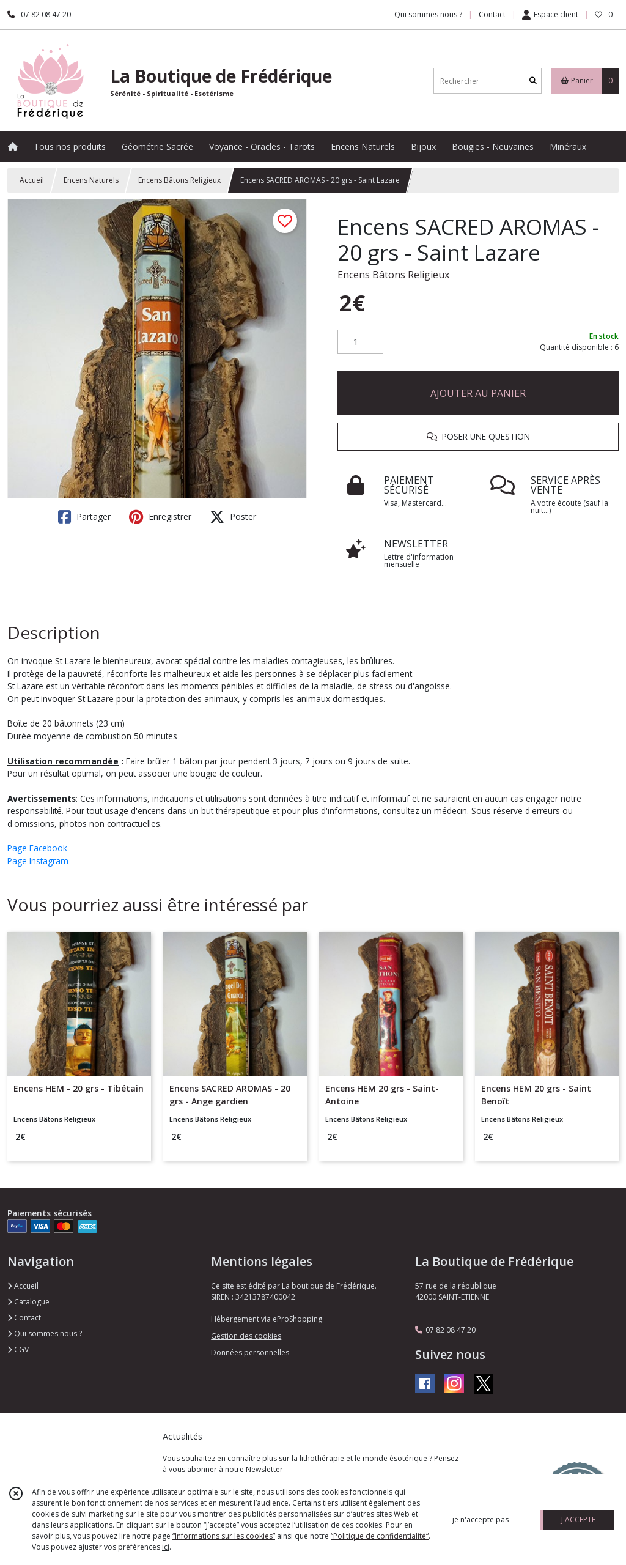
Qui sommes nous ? (44, 1333)
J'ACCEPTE (578, 1519)
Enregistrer (160, 516)
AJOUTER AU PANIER (478, 393)
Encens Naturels (91, 180)
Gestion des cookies (246, 1336)
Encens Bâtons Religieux (179, 180)
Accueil (32, 180)
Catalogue (28, 1302)
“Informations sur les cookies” (223, 1536)
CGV (18, 1349)
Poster (233, 516)
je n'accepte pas (480, 1519)
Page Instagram (37, 861)
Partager (84, 516)
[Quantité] (360, 342)
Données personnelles (250, 1352)
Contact (492, 14)
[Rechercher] (533, 81)
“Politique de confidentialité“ (380, 1536)
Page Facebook (37, 848)
